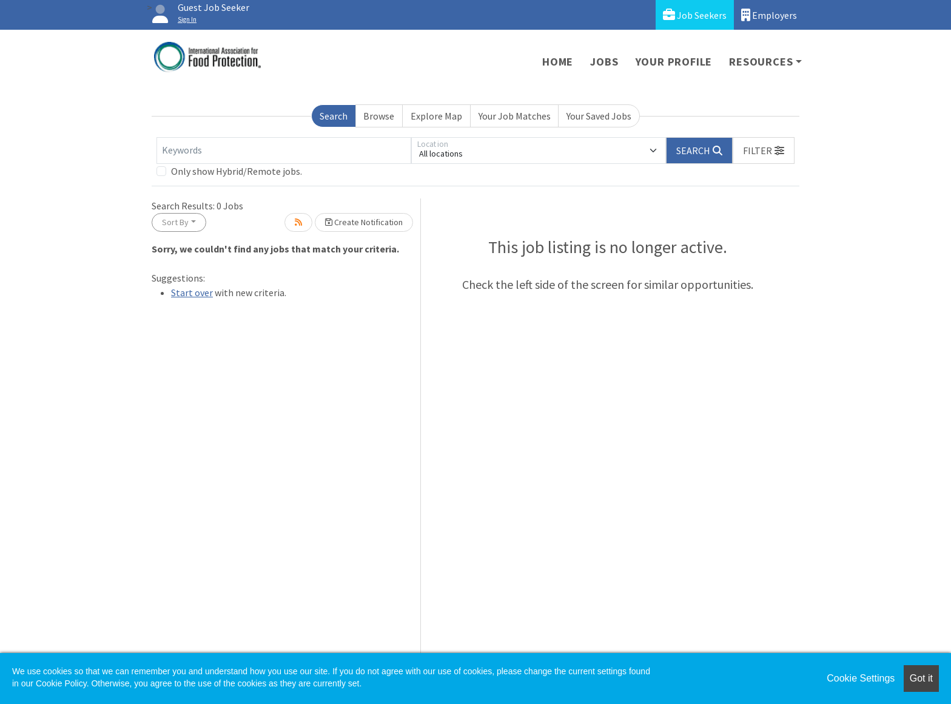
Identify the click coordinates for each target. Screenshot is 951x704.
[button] (764, 150)
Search (334, 116)
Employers (769, 14)
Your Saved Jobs (598, 116)
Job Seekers (695, 14)
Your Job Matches (515, 116)
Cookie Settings (861, 678)
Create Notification (364, 222)
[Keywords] (283, 150)
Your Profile (674, 62)
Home (557, 62)
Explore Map (436, 116)
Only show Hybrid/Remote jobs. (236, 171)
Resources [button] (761, 62)
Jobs (604, 62)
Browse (378, 116)
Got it (921, 678)
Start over (192, 292)
